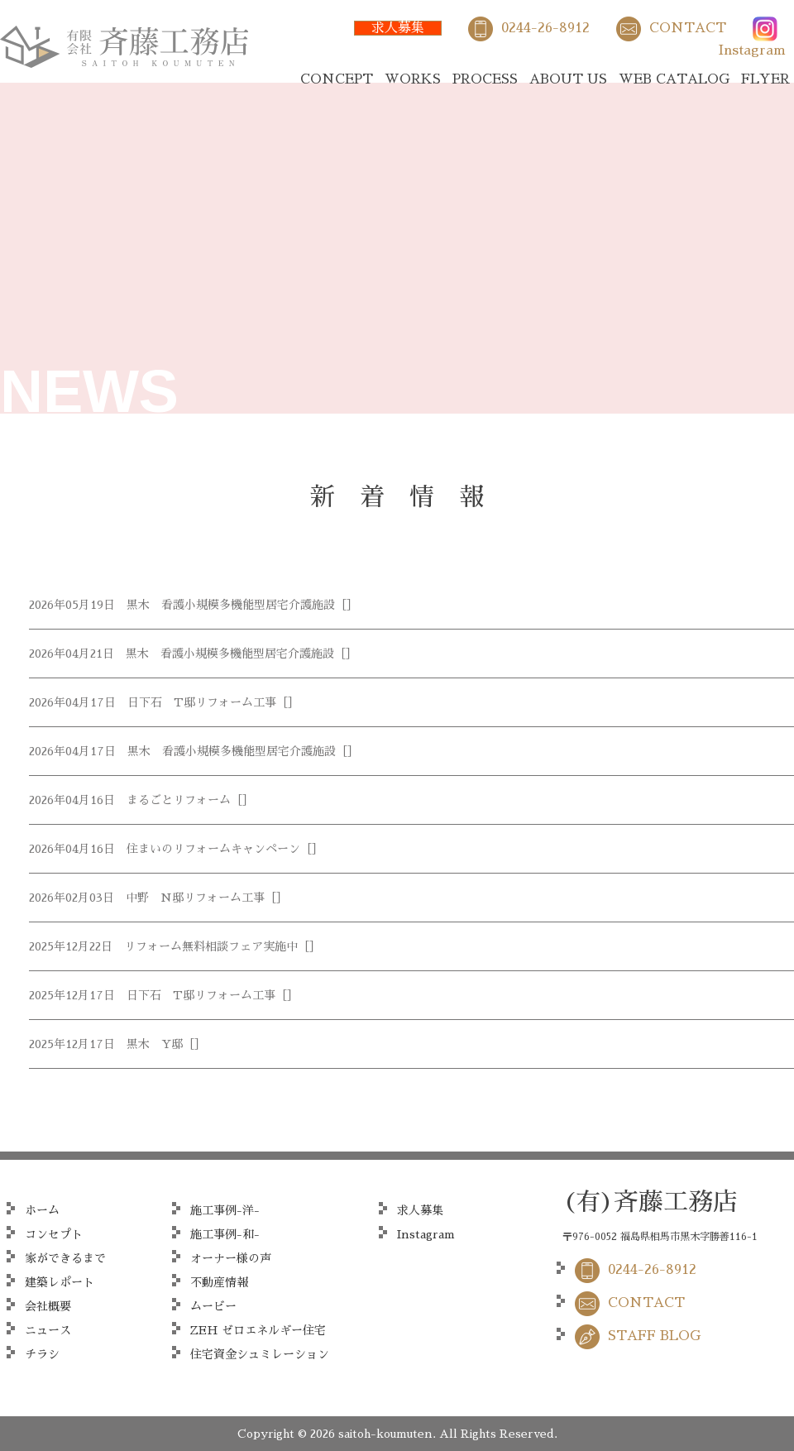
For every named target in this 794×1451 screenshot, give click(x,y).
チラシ (42, 1354)
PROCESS (485, 79)
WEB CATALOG (674, 79)
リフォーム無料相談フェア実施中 (211, 946)
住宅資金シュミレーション (259, 1354)
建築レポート (59, 1282)
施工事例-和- (225, 1234)
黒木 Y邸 (155, 1044)
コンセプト (54, 1234)
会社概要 (48, 1306)
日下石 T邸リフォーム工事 (201, 702)
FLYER (765, 79)
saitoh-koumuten (385, 1433)
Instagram (752, 50)
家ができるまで (65, 1258)
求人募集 (397, 28)
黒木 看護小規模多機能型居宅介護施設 (231, 605)
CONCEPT (336, 79)
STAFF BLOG (654, 1336)
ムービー (213, 1306)
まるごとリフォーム (179, 800)
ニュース (48, 1330)
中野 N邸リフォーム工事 (195, 897)
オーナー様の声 (230, 1258)
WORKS (413, 79)
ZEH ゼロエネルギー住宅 (258, 1330)
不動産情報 (219, 1282)
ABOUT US (568, 79)
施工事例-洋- (225, 1210)
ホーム (42, 1210)
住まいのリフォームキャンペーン (213, 849)
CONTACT (687, 28)
